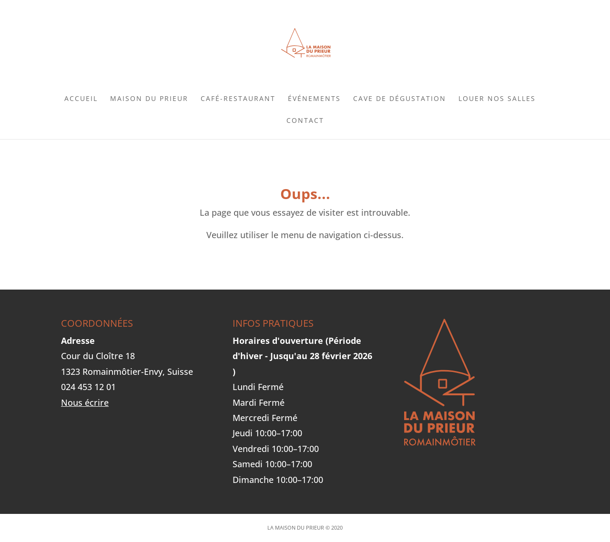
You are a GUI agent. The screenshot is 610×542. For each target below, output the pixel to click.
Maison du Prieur (149, 99)
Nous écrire (85, 402)
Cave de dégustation (399, 99)
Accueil (81, 99)
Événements (314, 99)
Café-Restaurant (238, 99)
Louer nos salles (497, 99)
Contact (305, 121)
